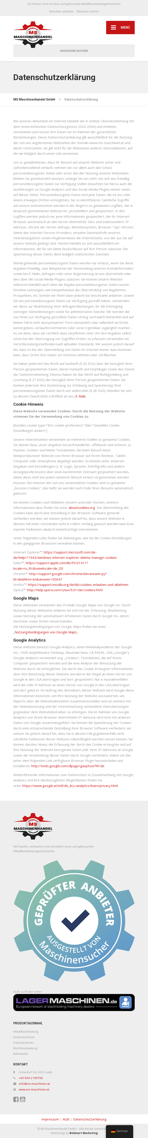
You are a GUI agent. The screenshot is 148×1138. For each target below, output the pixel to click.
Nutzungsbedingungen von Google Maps (46, 632)
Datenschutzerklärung (90, 1119)
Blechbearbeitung (25, 1048)
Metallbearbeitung (25, 1031)
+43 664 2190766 (31, 1078)
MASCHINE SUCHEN (74, 50)
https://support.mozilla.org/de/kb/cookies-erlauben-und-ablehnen (78, 584)
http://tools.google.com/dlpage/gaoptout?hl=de (67, 766)
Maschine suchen (88, 11)
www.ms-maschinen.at (34, 1089)
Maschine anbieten (61, 11)
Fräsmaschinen (23, 1043)
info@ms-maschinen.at (34, 1084)
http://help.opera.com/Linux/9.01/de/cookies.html (65, 590)
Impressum (50, 1119)
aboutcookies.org (82, 507)
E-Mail (80, 396)
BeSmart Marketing (84, 1133)
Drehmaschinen (24, 1037)
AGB (66, 1119)
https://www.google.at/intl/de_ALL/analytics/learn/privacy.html (70, 785)
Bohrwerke (20, 1054)
